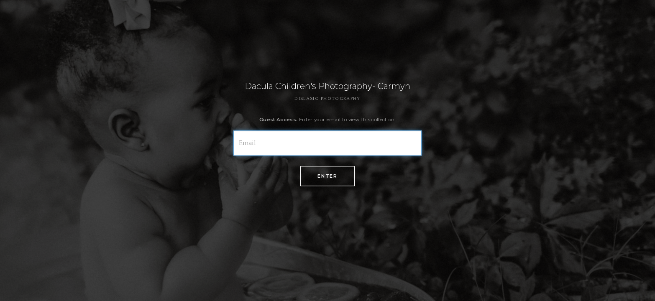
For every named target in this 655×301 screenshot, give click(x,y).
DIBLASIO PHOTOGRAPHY (327, 98)
